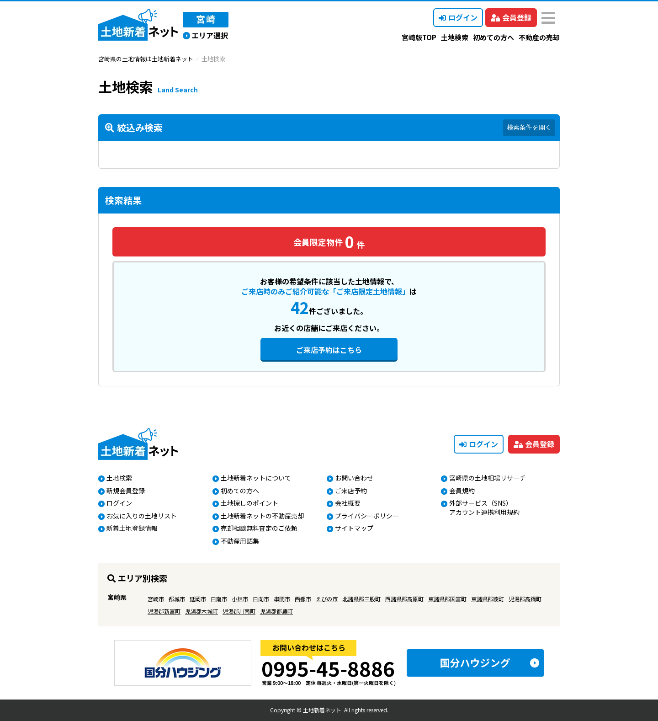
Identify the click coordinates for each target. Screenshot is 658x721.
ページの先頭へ (638, 701)
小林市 (240, 599)
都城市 (177, 599)
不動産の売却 (539, 37)
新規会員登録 (125, 490)
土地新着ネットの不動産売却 (262, 515)
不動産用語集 (240, 540)
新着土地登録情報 (132, 528)
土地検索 (454, 37)
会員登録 (511, 17)
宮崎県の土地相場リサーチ (487, 477)
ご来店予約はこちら (329, 349)
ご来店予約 (351, 490)
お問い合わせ (354, 477)
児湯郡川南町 (239, 611)
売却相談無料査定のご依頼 (259, 528)
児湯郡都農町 (276, 611)
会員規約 (462, 490)
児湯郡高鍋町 (525, 599)
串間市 (282, 599)
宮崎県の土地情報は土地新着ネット (145, 58)
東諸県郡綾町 (487, 599)
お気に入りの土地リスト (141, 515)
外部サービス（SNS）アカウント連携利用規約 (484, 507)
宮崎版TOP (419, 37)
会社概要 (348, 502)
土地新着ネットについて (256, 477)
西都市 (303, 599)
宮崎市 (156, 599)
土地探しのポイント (249, 502)
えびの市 (327, 599)
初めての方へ (493, 37)
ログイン (458, 17)
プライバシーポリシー (367, 515)
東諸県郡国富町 (447, 599)
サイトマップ (354, 528)
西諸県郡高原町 (404, 599)
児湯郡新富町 (164, 611)
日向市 (261, 599)
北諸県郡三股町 (361, 599)
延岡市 (198, 599)
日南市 (219, 599)
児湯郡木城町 (201, 611)
